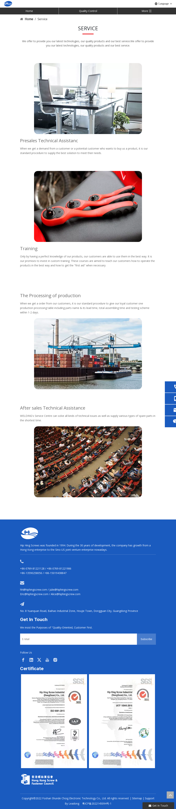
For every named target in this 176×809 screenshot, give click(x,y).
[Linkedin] (31, 660)
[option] (54, 721)
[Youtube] (47, 660)
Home (29, 11)
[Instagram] (55, 660)
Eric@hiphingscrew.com (34, 594)
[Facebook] (23, 660)
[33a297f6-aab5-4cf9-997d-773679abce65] (39, 779)
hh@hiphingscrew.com (33, 589)
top (170, 795)
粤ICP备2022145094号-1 (96, 803)
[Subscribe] (146, 639)
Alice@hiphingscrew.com (65, 594)
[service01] (88, 353)
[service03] (88, 206)
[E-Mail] (77, 639)
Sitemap (137, 798)
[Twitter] (39, 660)
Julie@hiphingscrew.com (63, 589)
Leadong (74, 803)
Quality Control (88, 11)
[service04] (88, 461)
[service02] (88, 98)
